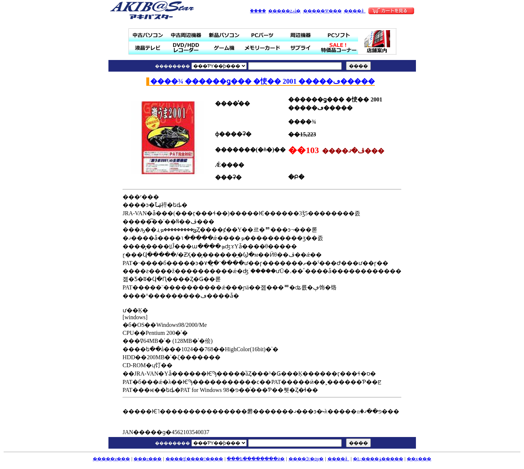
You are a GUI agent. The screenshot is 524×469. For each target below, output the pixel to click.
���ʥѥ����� (224, 35)
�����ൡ (224, 47)
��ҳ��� (419, 458)
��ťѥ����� (148, 35)
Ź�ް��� (377, 41)
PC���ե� (339, 35)
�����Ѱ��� (322, 10)
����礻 (355, 10)
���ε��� (148, 458)
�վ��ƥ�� (148, 47)
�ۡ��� (258, 10)
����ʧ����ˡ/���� (194, 458)
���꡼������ (262, 47)
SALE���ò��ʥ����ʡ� (339, 47)
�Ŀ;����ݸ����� (378, 458)
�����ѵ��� (111, 458)
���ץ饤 (301, 47)
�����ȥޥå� (284, 10)
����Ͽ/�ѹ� (306, 458)
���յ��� (301, 35)
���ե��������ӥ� (256, 458)
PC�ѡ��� (262, 35)
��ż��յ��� (186, 35)
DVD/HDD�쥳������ (186, 47)
